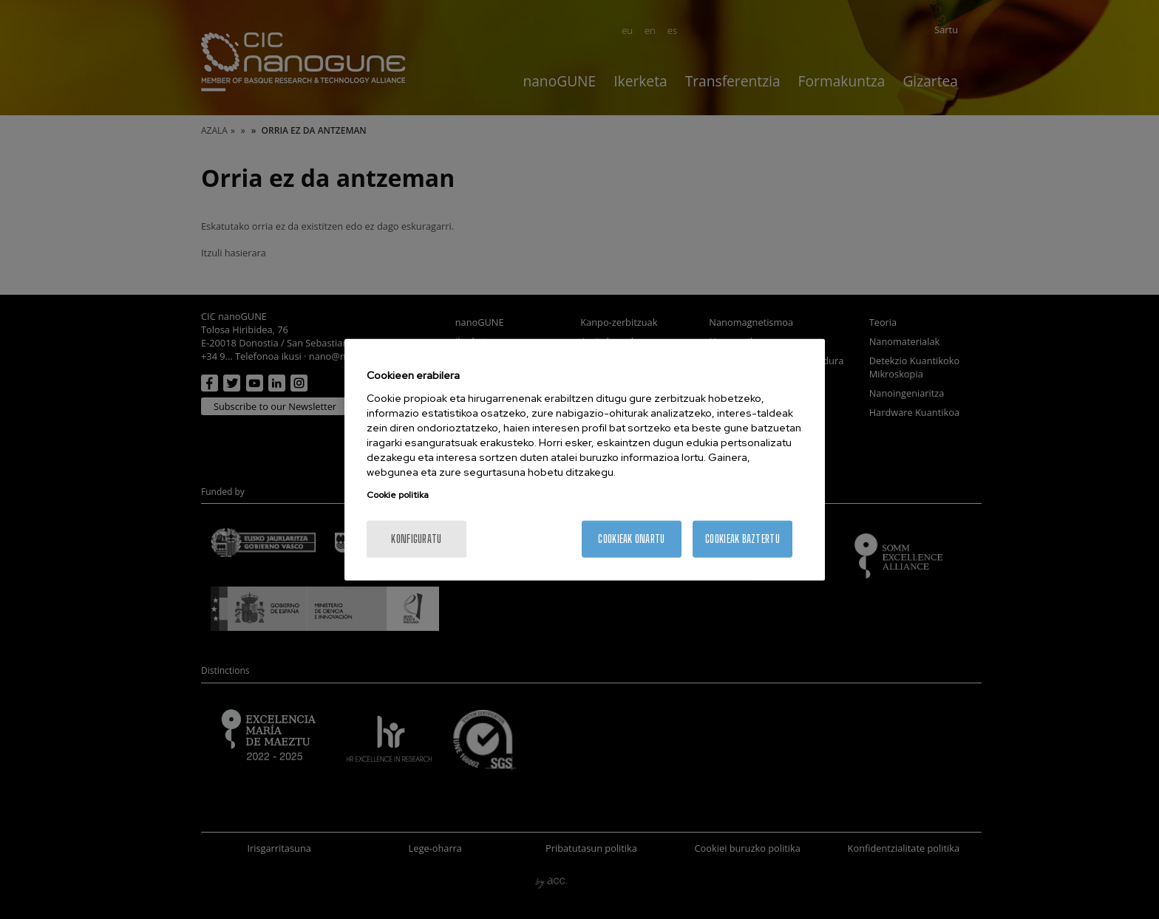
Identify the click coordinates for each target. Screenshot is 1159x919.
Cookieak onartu (631, 538)
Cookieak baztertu (742, 538)
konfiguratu (416, 538)
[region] (584, 460)
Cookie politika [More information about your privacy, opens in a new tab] (398, 494)
